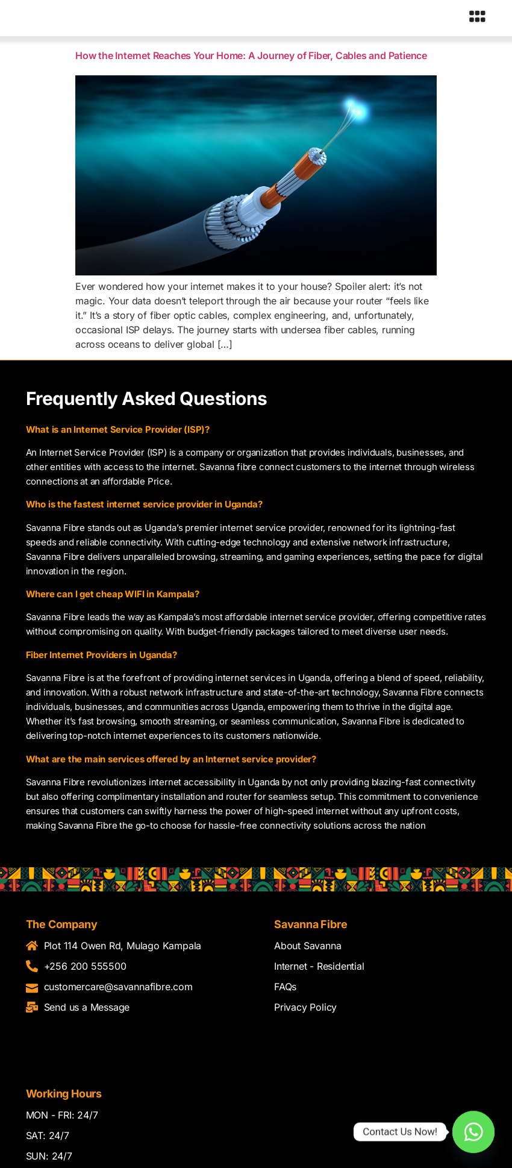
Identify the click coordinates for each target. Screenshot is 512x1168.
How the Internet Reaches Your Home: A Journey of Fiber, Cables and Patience (251, 58)
